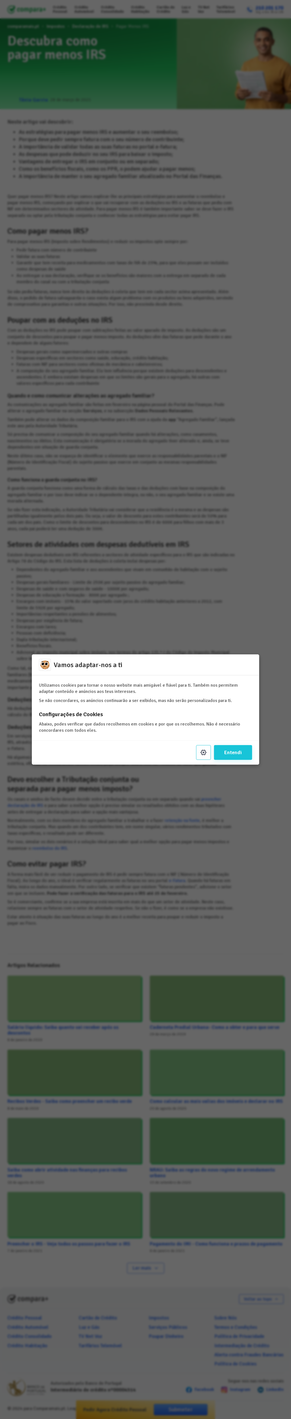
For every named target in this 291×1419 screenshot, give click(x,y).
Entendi (233, 752)
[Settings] (203, 752)
